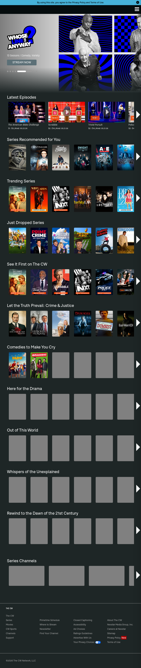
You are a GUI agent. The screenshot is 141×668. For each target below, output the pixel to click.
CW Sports (11, 629)
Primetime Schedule (50, 620)
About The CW (114, 620)
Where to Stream (48, 624)
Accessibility (79, 624)
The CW (6, 8)
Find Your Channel (49, 633)
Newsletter (45, 629)
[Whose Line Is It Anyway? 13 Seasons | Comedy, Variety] (70, 53)
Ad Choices (79, 629)
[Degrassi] (26, 575)
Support (10, 637)
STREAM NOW (21, 62)
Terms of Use (97, 2)
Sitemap (111, 633)
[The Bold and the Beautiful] (66, 575)
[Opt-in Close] (137, 2)
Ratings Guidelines (82, 633)
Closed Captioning (82, 620)
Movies (9, 624)
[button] (138, 115)
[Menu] (137, 9)
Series (9, 620)
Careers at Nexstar (116, 629)
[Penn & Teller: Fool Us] (106, 575)
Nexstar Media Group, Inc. (120, 624)
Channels (10, 633)
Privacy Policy (79, 2)
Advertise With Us (82, 637)
